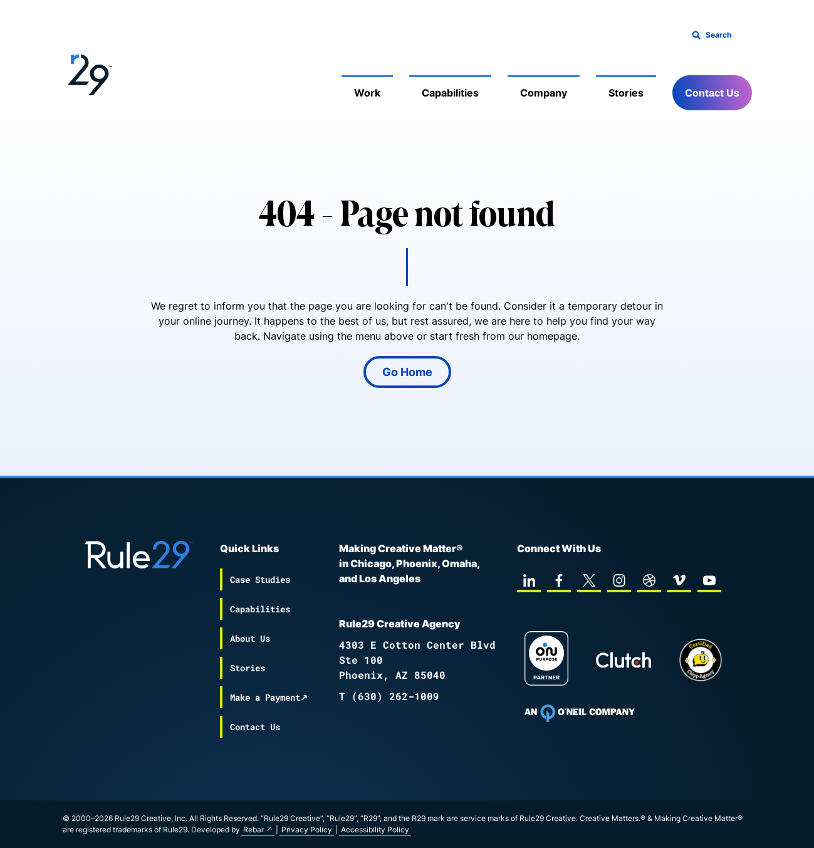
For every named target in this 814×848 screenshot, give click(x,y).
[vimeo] (679, 580)
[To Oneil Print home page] (579, 713)
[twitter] (589, 580)
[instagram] (619, 580)
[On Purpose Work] (546, 660)
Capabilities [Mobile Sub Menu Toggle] (450, 92)
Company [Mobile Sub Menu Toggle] (543, 92)
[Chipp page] (700, 660)
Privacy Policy (306, 829)
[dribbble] (649, 580)
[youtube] (709, 580)
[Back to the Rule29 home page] (87, 72)
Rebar (253, 829)
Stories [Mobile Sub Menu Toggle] (626, 92)
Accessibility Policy (375, 829)
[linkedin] (529, 580)
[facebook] (559, 580)
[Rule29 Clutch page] (623, 660)
